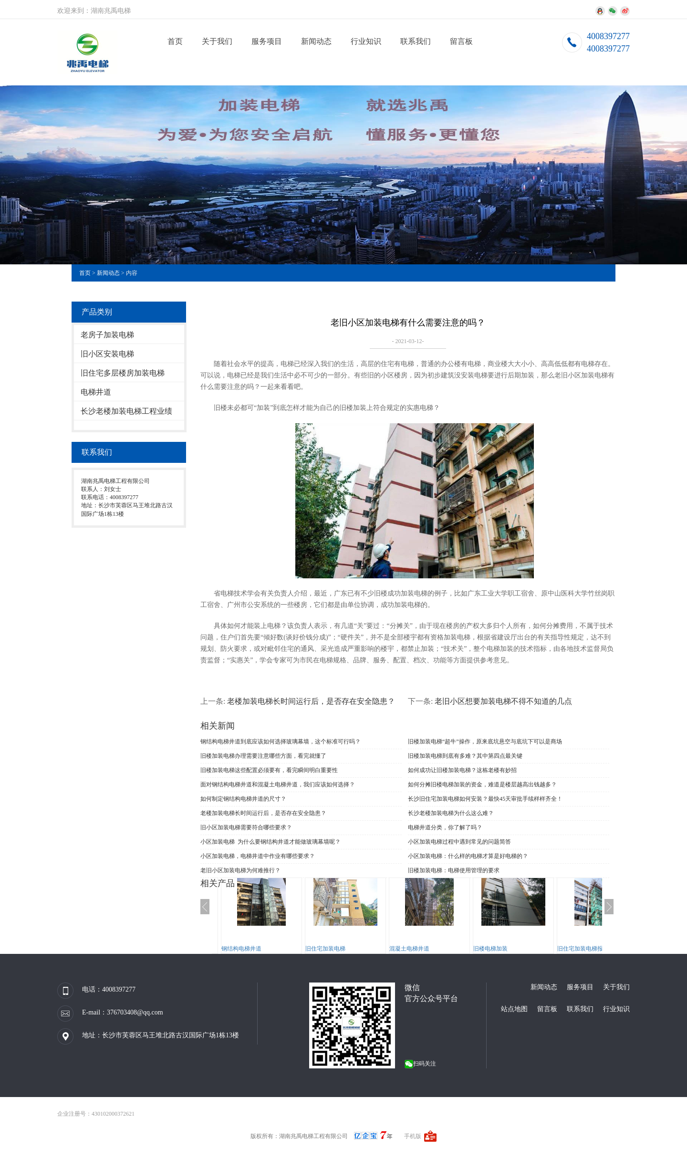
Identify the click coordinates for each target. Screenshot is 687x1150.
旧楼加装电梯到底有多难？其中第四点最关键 (465, 756)
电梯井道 (96, 392)
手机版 (412, 1136)
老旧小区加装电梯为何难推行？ (240, 870)
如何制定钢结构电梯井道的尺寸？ (243, 798)
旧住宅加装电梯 (325, 948)
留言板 (461, 41)
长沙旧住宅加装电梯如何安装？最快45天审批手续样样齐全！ (485, 798)
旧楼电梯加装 (490, 948)
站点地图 (514, 1009)
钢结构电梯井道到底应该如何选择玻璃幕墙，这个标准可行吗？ (280, 741)
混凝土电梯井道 (409, 948)
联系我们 (415, 41)
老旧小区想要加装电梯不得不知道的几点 (503, 701)
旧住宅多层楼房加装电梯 (123, 373)
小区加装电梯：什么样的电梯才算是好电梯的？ (468, 856)
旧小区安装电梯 (107, 354)
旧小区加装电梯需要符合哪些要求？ (246, 827)
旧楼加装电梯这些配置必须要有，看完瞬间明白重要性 (269, 770)
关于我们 (217, 41)
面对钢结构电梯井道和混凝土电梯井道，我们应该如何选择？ (277, 784)
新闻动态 (316, 41)
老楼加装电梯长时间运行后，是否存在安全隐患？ (311, 701)
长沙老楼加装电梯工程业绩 (126, 411)
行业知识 (366, 41)
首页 (175, 41)
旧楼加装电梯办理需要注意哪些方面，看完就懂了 (263, 756)
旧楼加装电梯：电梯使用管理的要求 (454, 870)
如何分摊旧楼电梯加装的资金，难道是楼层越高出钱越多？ (482, 784)
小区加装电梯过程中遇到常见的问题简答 (459, 841)
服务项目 (266, 41)
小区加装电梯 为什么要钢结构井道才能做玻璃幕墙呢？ (270, 841)
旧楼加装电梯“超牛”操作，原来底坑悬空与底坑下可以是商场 (485, 741)
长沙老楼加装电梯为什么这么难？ (451, 813)
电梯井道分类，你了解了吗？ (445, 827)
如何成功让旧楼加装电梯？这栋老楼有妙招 (462, 770)
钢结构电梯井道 (241, 948)
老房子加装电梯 (107, 335)
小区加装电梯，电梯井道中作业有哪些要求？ (257, 856)
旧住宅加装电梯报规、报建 (591, 948)
